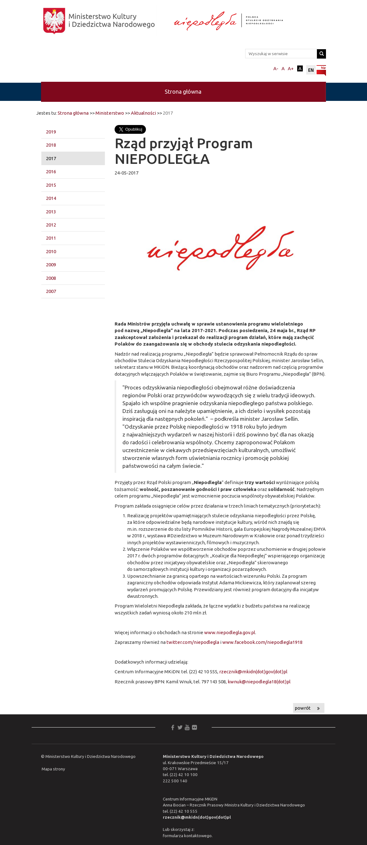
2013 (51, 211)
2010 (51, 251)
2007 (51, 291)
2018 (51, 145)
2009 (51, 264)
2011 (51, 238)
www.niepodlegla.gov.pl (229, 632)
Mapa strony (53, 768)
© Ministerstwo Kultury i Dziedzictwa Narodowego (88, 756)
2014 (51, 198)
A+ (291, 68)
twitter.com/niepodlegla (193, 642)
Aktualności (143, 113)
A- (275, 68)
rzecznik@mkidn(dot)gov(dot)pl (253, 671)
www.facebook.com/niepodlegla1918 (262, 642)
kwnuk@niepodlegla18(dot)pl (259, 681)
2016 (51, 171)
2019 (51, 131)
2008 (51, 278)
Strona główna (183, 91)
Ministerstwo (110, 113)
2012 (51, 224)
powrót (303, 708)
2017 (51, 158)
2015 (51, 185)
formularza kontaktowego (187, 835)
